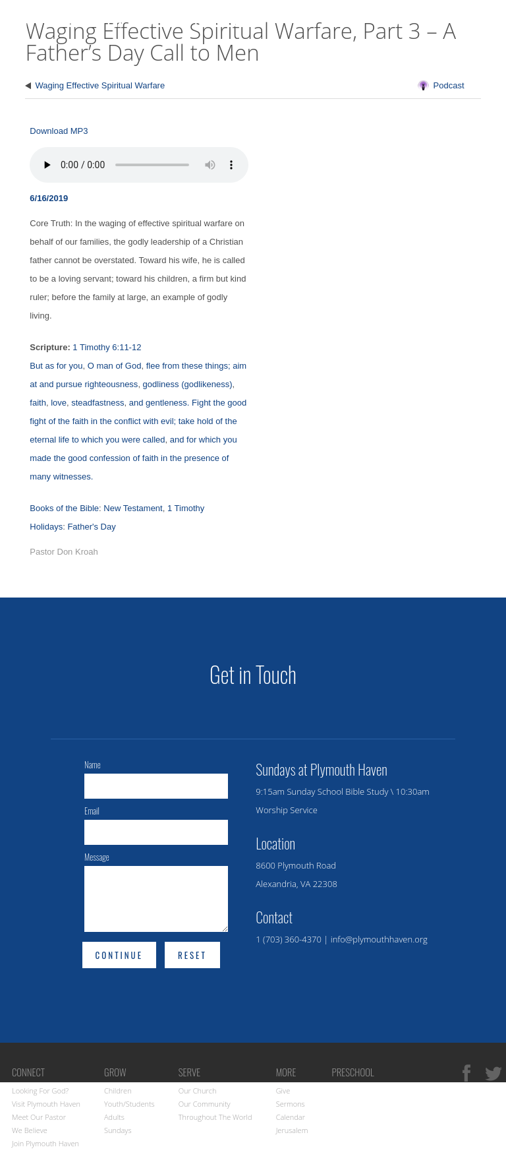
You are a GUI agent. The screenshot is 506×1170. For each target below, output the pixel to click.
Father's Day (91, 527)
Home (291, 62)
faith (38, 403)
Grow (478, 62)
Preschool (352, 1071)
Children (118, 1090)
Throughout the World (215, 1117)
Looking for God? (40, 1090)
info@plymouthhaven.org (379, 939)
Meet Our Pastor (39, 1117)
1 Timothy (185, 508)
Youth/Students (129, 1104)
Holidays (46, 527)
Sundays (118, 1130)
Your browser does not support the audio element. (139, 165)
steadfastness (97, 403)
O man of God (115, 366)
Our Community (205, 1104)
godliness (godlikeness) (188, 384)
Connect (411, 62)
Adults (114, 1117)
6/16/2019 (49, 198)
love (59, 403)
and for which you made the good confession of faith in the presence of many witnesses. (133, 458)
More (286, 1071)
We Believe (29, 1130)
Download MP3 (59, 131)
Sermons (290, 1104)
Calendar (290, 1117)
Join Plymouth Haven (45, 1143)
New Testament (132, 508)
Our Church (198, 1090)
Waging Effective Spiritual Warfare (100, 85)
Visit (345, 62)
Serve (189, 1071)
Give (283, 1090)
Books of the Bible (64, 508)
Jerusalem (292, 1130)
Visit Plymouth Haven (46, 1104)
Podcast (449, 85)
